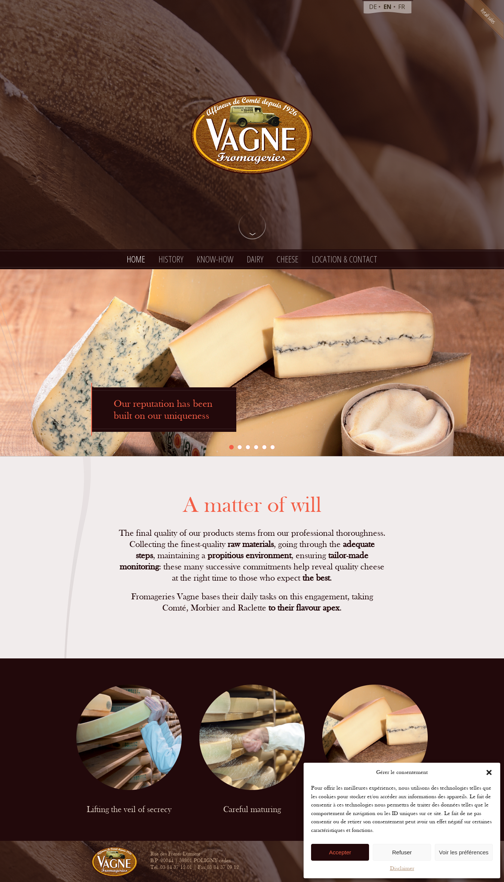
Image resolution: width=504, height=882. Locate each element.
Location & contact (344, 259)
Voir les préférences (464, 852)
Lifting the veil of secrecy (129, 810)
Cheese (287, 259)
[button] (489, 772)
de (373, 6)
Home (136, 259)
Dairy (255, 259)
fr (401, 6)
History (171, 259)
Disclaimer (402, 868)
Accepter (340, 852)
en (387, 6)
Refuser (402, 852)
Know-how (215, 259)
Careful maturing (252, 810)
